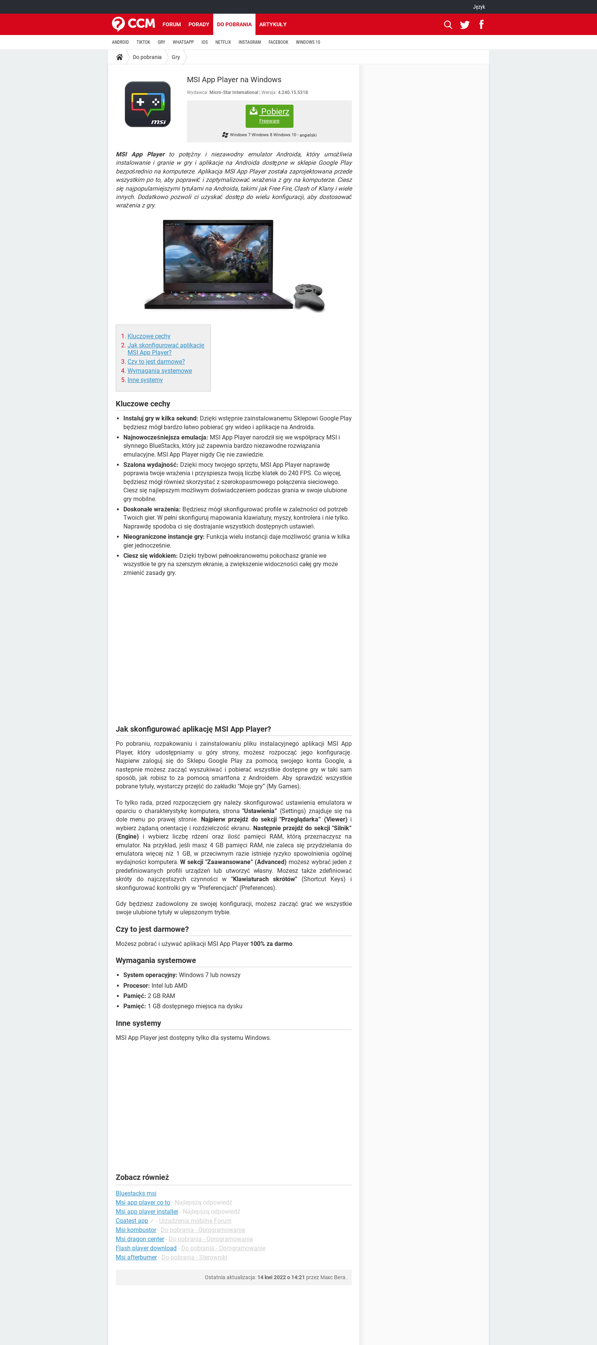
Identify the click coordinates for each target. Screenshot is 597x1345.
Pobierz (269, 115)
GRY (161, 42)
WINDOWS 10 (308, 42)
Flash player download (146, 1248)
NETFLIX (223, 42)
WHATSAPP (183, 42)
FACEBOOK (278, 42)
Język (479, 7)
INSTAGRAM (250, 42)
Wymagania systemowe (160, 370)
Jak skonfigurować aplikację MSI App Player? (166, 349)
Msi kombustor (136, 1230)
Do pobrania (234, 24)
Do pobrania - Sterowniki (194, 1257)
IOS (204, 42)
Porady (198, 24)
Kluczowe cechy (149, 336)
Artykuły (273, 24)
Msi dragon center (140, 1239)
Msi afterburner (136, 1257)
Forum (172, 24)
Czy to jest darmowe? (156, 361)
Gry (176, 57)
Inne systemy (145, 380)
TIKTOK (143, 42)
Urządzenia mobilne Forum (195, 1220)
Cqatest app (132, 1220)
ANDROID (120, 42)
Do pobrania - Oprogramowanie (203, 1230)
